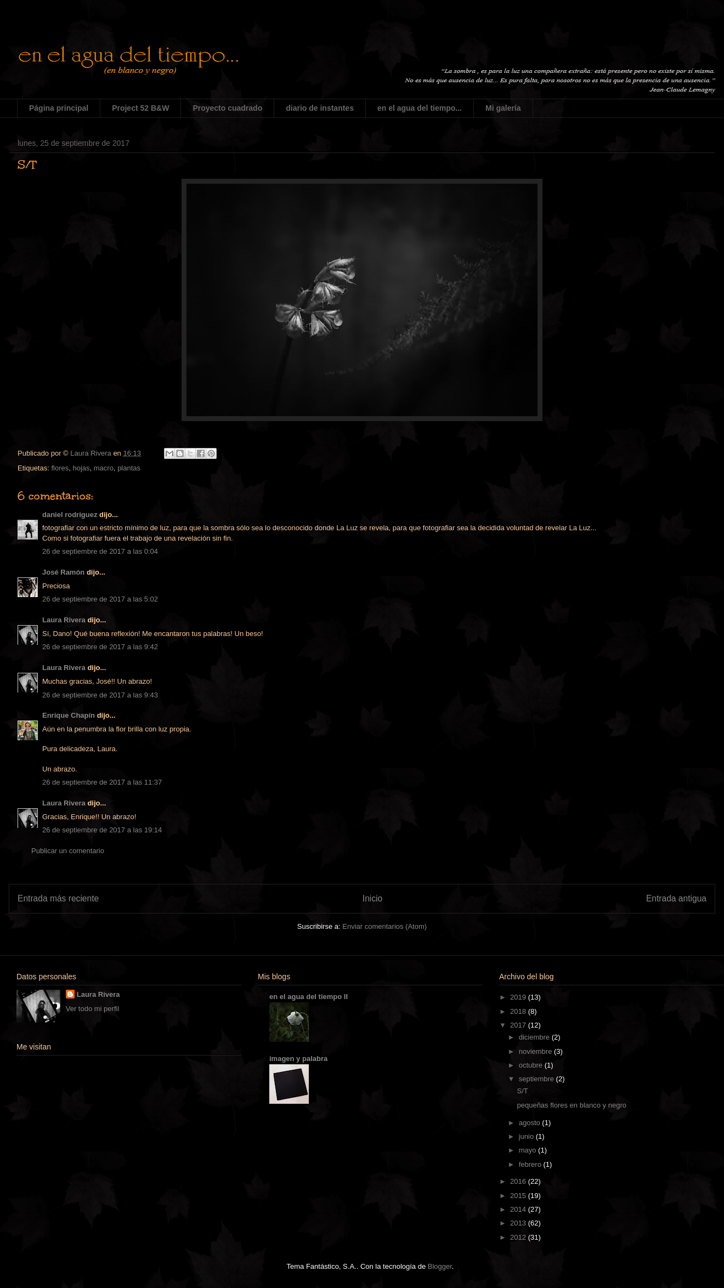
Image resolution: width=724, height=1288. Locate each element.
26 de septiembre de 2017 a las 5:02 (100, 599)
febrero (531, 1164)
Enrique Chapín (68, 715)
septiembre (537, 1079)
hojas (80, 468)
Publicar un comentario (67, 851)
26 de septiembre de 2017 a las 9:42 (100, 647)
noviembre (536, 1051)
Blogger (440, 1266)
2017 (519, 1025)
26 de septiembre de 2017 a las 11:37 (102, 782)
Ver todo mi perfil (93, 1009)
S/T (522, 1091)
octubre (532, 1065)
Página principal (58, 108)
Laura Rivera (64, 620)
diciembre (535, 1037)
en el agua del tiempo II (308, 996)
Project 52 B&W (140, 108)
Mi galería (503, 108)
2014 (519, 1209)
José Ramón (63, 572)
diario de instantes (320, 108)
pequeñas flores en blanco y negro (571, 1105)
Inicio (372, 898)
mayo (528, 1150)
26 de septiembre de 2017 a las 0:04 (100, 551)
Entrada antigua (676, 898)
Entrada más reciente (58, 898)
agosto (530, 1123)
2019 (519, 997)
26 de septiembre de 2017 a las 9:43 (100, 695)
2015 (519, 1195)
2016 (519, 1181)
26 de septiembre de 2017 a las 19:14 (102, 830)
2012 (519, 1237)
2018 (519, 1011)
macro (104, 468)
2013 (519, 1223)
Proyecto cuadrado (227, 108)
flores (60, 468)
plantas (128, 468)
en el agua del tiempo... (419, 108)
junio (527, 1136)
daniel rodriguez (69, 514)
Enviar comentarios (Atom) (384, 926)
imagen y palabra (298, 1058)
